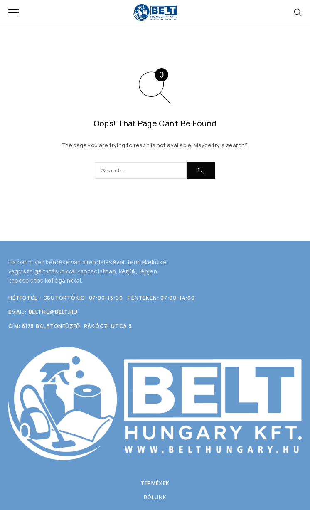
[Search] (297, 12)
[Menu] (13, 12)
